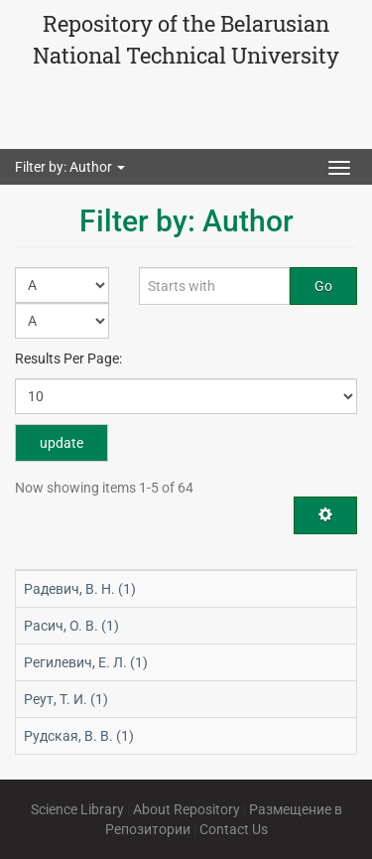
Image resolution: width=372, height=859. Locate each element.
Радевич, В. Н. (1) (80, 589)
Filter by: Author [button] (70, 167)
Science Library (77, 809)
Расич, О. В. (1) (71, 626)
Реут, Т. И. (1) (66, 699)
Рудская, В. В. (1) (79, 736)
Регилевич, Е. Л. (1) (86, 662)
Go (323, 286)
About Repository (186, 809)
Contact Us (233, 829)
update (61, 443)
